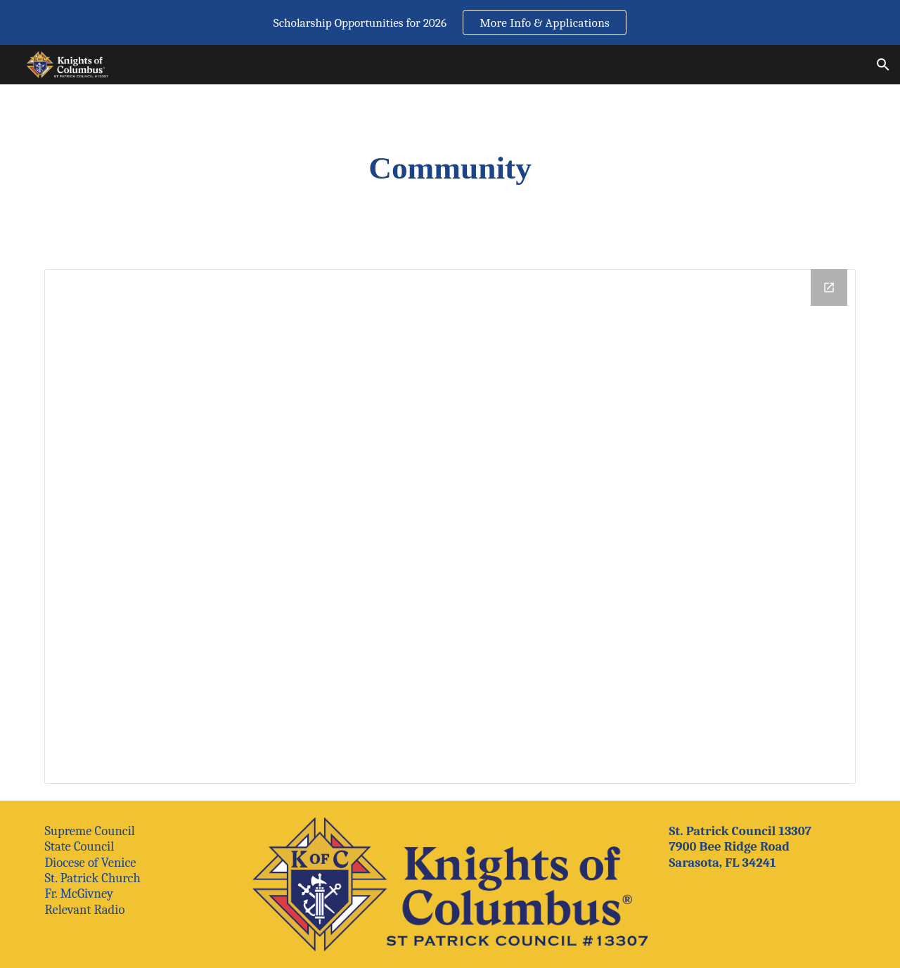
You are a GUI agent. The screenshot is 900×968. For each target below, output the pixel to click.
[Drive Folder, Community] (450, 526)
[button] (883, 65)
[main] (450, 168)
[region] (450, 22)
